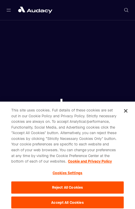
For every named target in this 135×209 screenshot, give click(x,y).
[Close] (125, 112)
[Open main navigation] (9, 10)
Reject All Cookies (67, 188)
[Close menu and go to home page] (35, 10)
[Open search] (126, 10)
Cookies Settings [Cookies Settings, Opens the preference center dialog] (67, 174)
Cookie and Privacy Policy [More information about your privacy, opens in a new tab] (90, 162)
